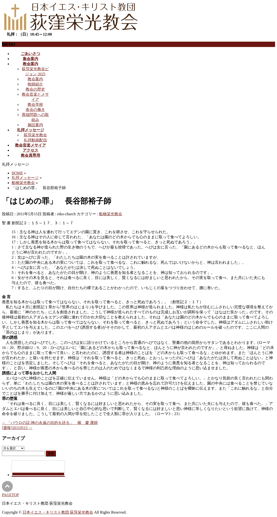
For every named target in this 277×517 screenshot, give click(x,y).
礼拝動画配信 (35, 140)
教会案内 (35, 79)
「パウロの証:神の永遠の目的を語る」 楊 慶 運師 (50, 423)
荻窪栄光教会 (35, 135)
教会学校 (35, 104)
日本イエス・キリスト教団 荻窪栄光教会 (57, 512)
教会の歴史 (35, 89)
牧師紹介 (35, 84)
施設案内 (35, 125)
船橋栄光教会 (110, 214)
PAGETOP (10, 495)
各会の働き (35, 110)
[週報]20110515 (17, 428)
